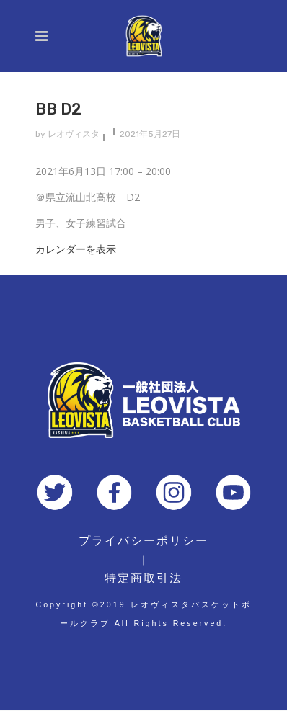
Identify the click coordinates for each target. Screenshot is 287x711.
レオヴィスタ (74, 134)
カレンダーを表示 (75, 249)
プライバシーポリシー (143, 541)
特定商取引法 (143, 578)
